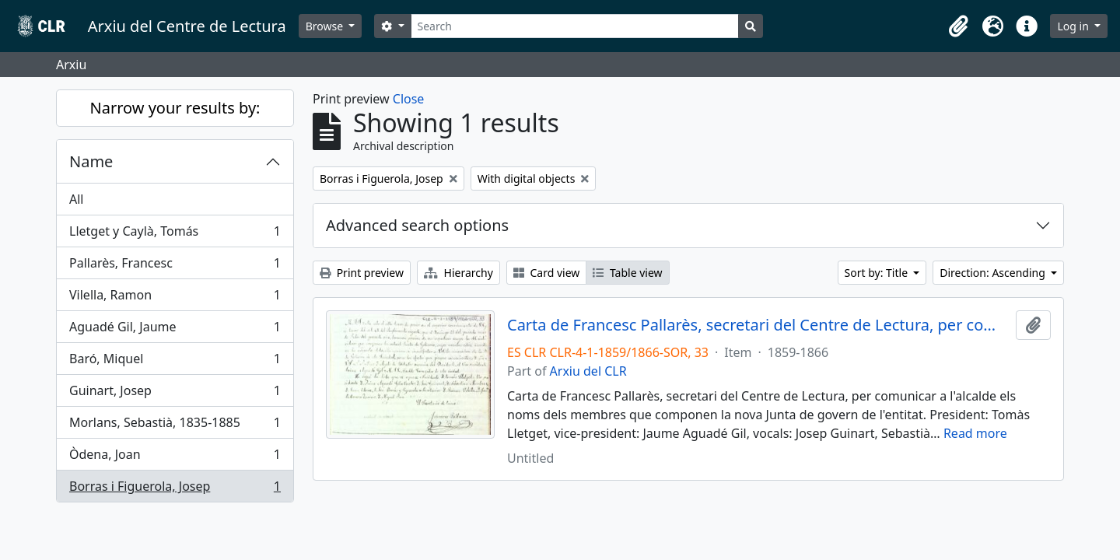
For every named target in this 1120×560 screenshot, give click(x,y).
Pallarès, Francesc (174, 266)
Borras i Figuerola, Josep (174, 489)
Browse (326, 26)
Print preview (362, 272)
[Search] (575, 26)
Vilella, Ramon (174, 298)
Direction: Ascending (994, 272)
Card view (546, 272)
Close (409, 98)
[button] (958, 26)
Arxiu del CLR (588, 371)
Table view (627, 272)
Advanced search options (417, 225)
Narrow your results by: (175, 107)
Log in (1074, 26)
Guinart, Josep (174, 394)
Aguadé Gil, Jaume (174, 330)
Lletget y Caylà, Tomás (174, 234)
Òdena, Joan (174, 458)
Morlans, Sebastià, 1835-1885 (174, 426)
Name (91, 161)
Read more (975, 433)
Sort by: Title (878, 272)
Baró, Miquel (174, 362)
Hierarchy (458, 272)
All (76, 199)
